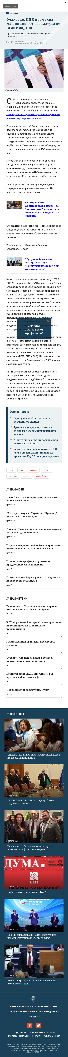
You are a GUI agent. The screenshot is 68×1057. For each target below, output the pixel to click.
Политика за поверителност (42, 1032)
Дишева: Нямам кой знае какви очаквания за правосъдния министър (33, 756)
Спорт (14, 1012)
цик (21, 470)
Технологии (35, 1012)
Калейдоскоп (50, 1012)
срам (11, 470)
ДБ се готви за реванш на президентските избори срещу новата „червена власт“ (31, 936)
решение (13, 476)
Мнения (34, 1017)
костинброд (41, 476)
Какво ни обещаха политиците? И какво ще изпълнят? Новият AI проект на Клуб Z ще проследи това (36, 452)
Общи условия (19, 1032)
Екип (57, 1036)
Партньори (24, 1036)
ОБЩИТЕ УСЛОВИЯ (34, 1052)
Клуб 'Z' (9, 42)
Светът (55, 1006)
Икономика (43, 1006)
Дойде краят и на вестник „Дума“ (26, 892)
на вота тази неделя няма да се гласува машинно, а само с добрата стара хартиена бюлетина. (33, 114)
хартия (46, 470)
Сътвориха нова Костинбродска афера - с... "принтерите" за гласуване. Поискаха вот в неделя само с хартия (43, 209)
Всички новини (17, 1006)
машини (33, 470)
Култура (23, 1012)
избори (26, 476)
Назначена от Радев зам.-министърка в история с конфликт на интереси (30, 848)
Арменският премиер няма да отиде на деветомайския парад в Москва (35, 431)
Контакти (36, 1036)
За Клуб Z (48, 1036)
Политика (12, 13)
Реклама (12, 1036)
